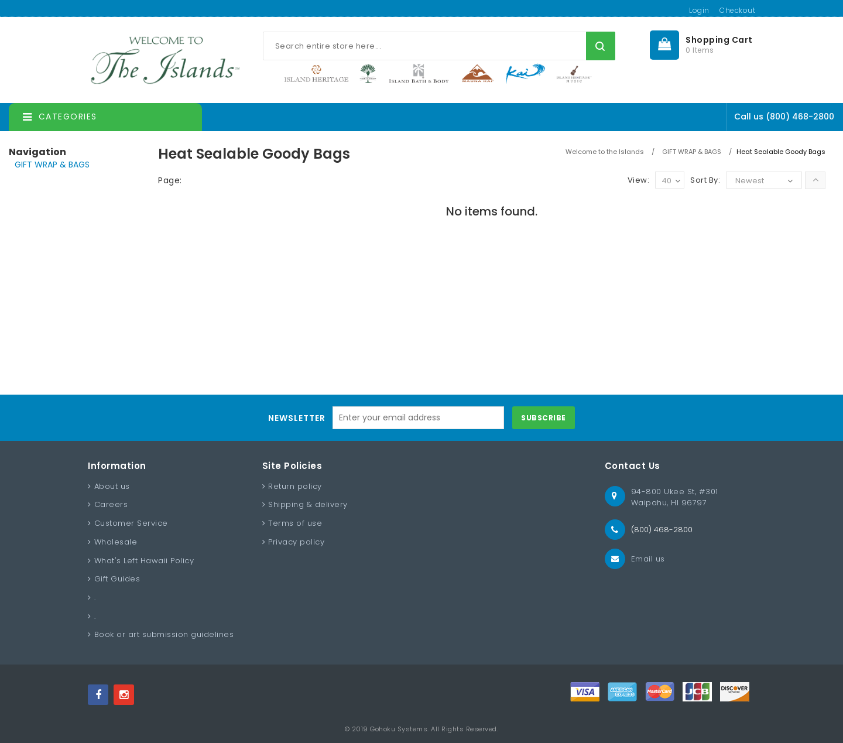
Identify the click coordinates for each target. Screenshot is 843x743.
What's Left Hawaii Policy (144, 560)
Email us (648, 558)
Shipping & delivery (308, 504)
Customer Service (131, 523)
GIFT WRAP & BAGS (52, 164)
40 (671, 181)
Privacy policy (296, 541)
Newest (749, 180)
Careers (111, 504)
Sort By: (705, 180)
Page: (170, 180)
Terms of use (295, 523)
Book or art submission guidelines (164, 634)
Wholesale (116, 541)
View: (639, 180)
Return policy (295, 486)
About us (112, 486)
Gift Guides (117, 578)
